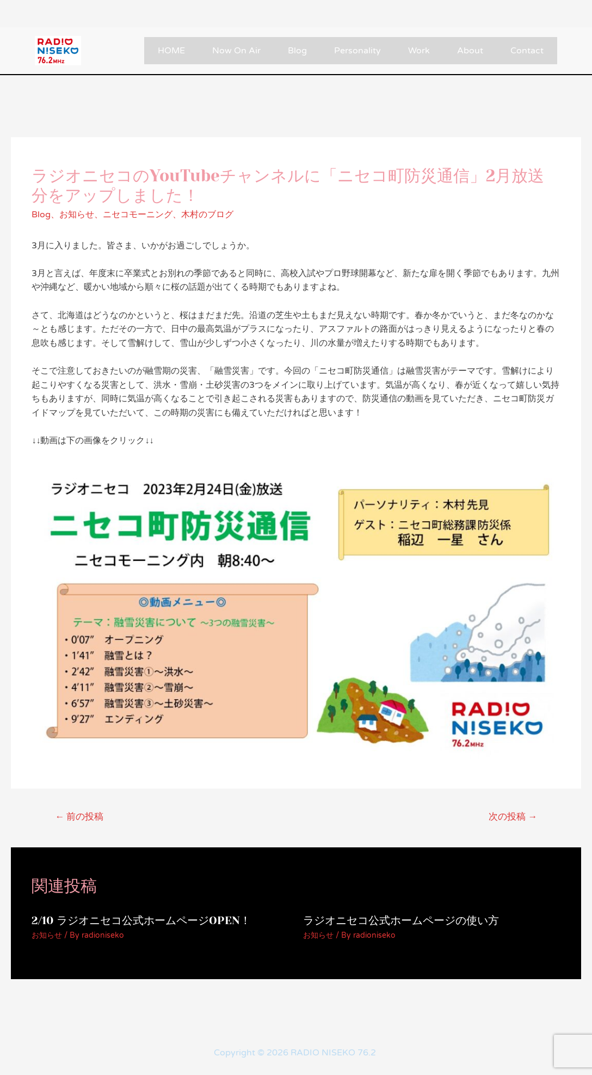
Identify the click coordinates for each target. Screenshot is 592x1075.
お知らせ (76, 214)
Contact (527, 50)
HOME (171, 50)
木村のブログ (207, 214)
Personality (357, 50)
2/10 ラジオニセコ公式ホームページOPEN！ (141, 920)
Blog (297, 50)
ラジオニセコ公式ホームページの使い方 (401, 920)
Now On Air (236, 50)
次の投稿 (513, 816)
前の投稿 (79, 816)
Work (419, 50)
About (470, 50)
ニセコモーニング (137, 214)
